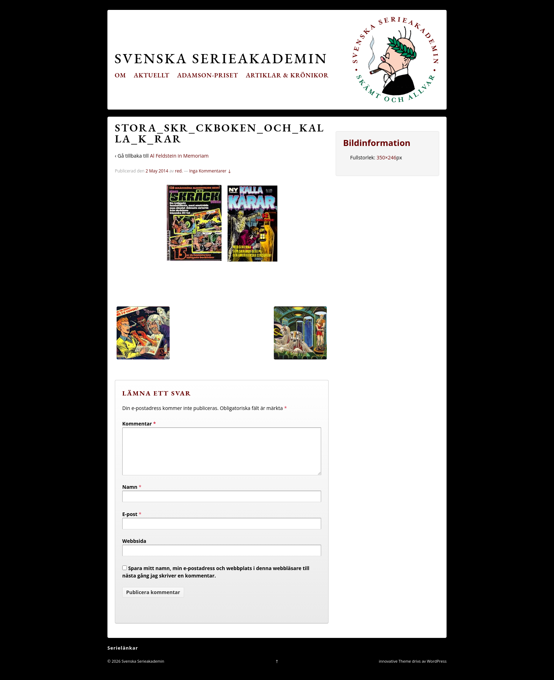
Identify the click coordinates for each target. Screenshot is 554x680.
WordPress (437, 669)
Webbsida (134, 549)
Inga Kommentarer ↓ (210, 171)
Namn (129, 495)
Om (120, 75)
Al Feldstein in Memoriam (179, 155)
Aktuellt (152, 75)
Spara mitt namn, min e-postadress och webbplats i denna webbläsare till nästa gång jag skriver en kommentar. (216, 580)
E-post (129, 522)
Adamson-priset (207, 75)
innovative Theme (395, 669)
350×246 (386, 157)
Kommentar (139, 423)
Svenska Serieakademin (221, 58)
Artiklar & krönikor (287, 75)
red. (179, 171)
